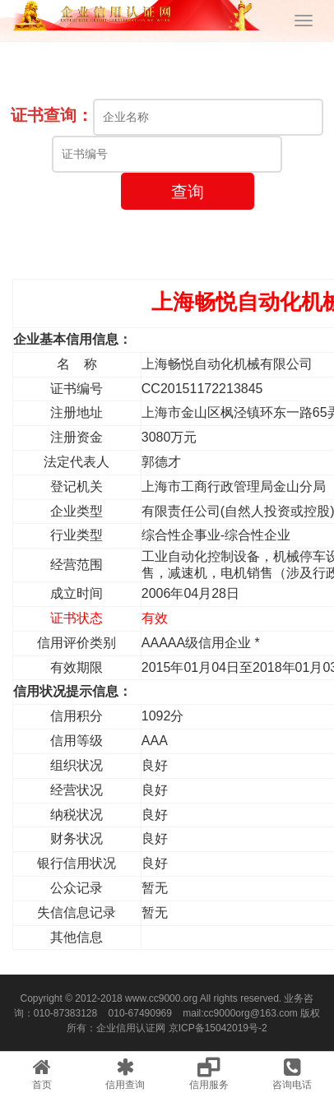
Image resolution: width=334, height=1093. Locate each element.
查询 (187, 192)
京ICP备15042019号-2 (218, 1028)
